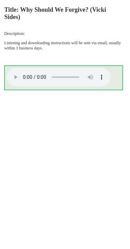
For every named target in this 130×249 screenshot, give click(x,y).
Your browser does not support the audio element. (59, 77)
